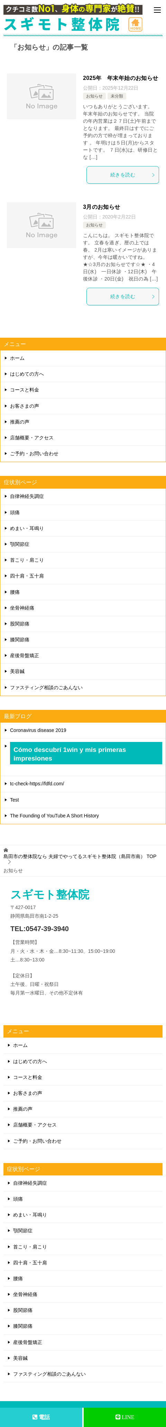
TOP (79, 856)
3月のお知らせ (101, 207)
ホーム (17, 358)
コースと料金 (24, 390)
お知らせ (94, 96)
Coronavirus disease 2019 (38, 730)
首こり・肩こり (27, 560)
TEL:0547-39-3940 (39, 928)
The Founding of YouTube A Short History (54, 815)
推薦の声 (19, 422)
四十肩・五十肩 (27, 576)
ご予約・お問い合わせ (34, 453)
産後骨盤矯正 (24, 655)
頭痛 (15, 512)
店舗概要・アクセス (32, 437)
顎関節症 (19, 544)
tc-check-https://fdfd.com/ (37, 783)
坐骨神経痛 (22, 608)
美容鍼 (17, 671)
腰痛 (15, 592)
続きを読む (132, 174)
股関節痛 (19, 623)
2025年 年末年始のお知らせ (120, 78)
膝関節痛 (19, 639)
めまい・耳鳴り (27, 528)
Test (14, 800)
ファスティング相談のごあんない (46, 687)
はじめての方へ (27, 374)
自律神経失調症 (27, 496)
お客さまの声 (24, 406)
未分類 (117, 96)
